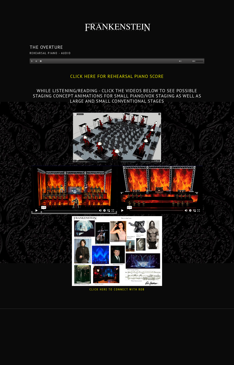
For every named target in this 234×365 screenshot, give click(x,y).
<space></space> (74, 190)
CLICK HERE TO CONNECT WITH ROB (117, 289)
